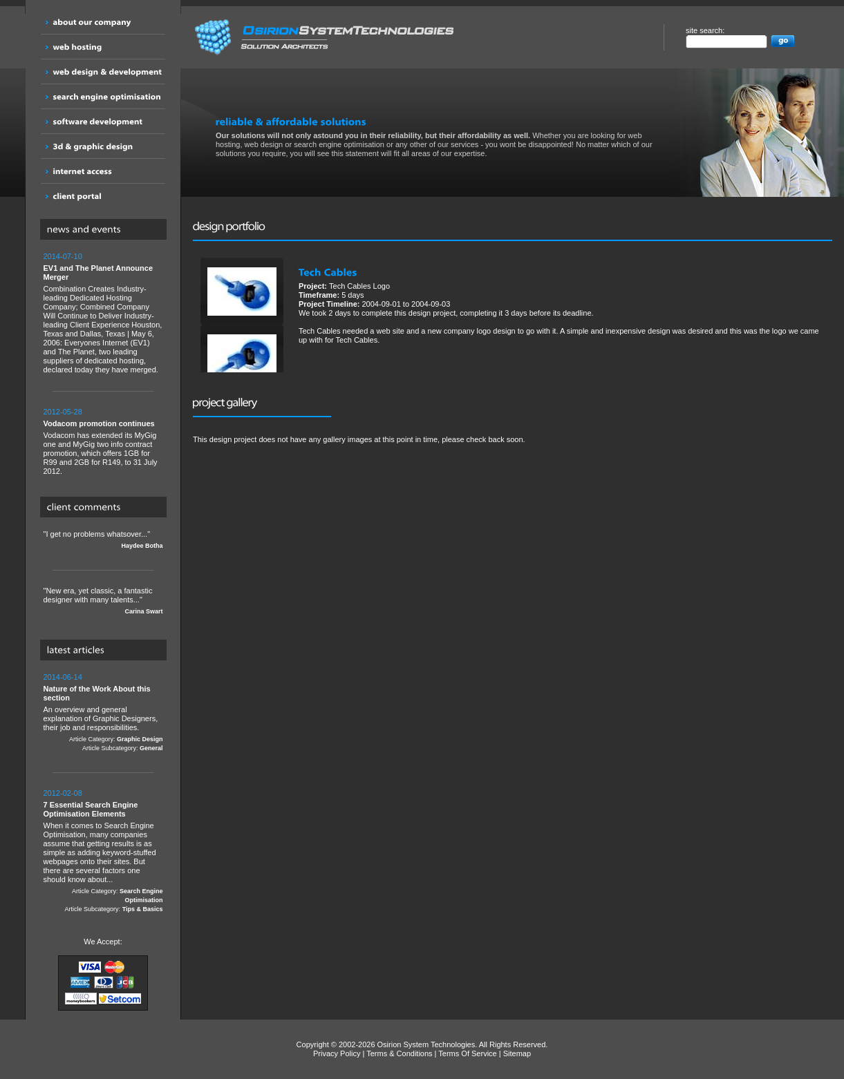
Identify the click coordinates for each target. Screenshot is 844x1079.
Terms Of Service (467, 1053)
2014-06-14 (63, 677)
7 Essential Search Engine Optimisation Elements (91, 809)
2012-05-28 (63, 412)
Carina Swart (143, 611)
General (151, 748)
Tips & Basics (142, 909)
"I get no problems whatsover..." (103, 540)
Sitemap (517, 1053)
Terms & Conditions (399, 1053)
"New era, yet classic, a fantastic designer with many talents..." (103, 601)
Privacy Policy (336, 1053)
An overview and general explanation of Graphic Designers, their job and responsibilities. (103, 713)
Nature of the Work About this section (97, 693)
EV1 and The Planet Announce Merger (98, 272)
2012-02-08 (63, 793)
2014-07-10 (63, 256)
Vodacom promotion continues (99, 423)
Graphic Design (140, 739)
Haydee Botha (141, 545)
